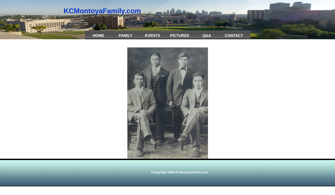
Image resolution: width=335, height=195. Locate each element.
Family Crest (125, 38)
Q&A (207, 35)
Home (98, 35)
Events (152, 35)
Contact (234, 35)
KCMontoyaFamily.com (102, 11)
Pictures (179, 35)
